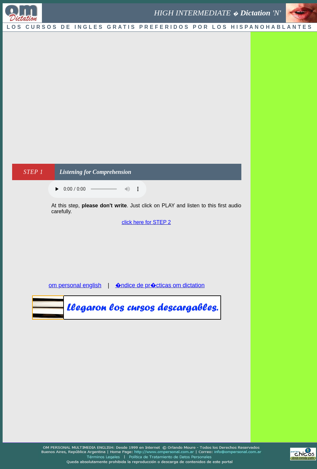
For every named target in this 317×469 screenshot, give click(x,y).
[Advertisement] (61, 96)
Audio (97, 189)
